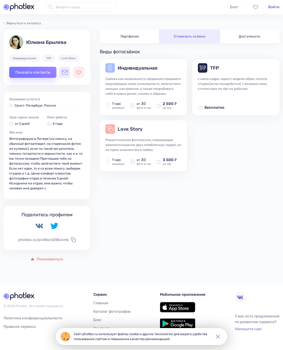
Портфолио (130, 36)
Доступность (249, 36)
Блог (234, 7)
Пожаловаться (47, 259)
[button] (218, 336)
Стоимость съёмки (189, 36)
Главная (100, 303)
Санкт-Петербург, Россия (35, 106)
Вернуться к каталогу (22, 23)
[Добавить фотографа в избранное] (78, 72)
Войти (273, 7)
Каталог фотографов (111, 311)
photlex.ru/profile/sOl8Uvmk (47, 239)
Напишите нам (248, 329)
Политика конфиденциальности (33, 318)
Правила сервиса (20, 326)
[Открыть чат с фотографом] (64, 72)
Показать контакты (32, 72)
